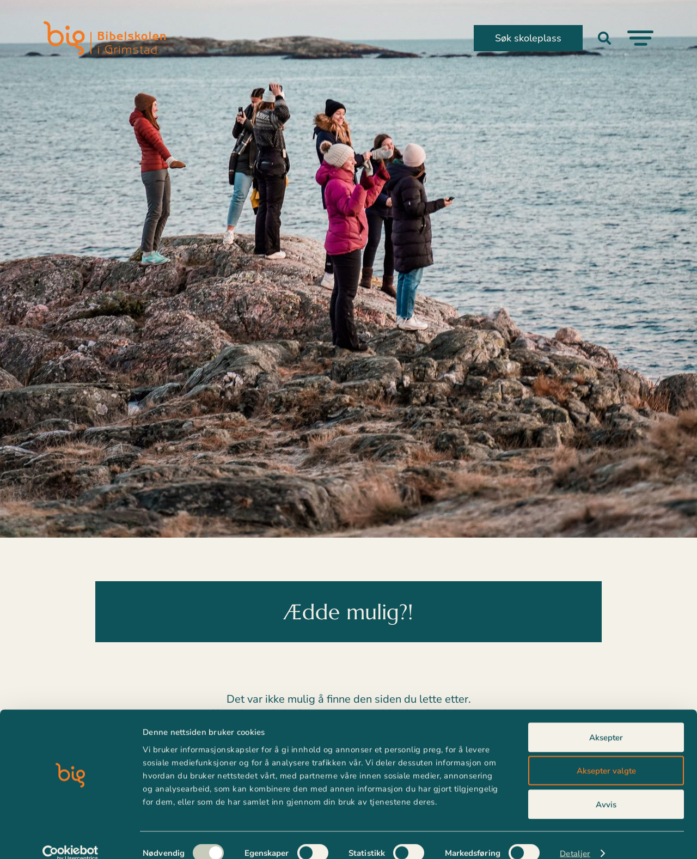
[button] (604, 38)
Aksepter (606, 721)
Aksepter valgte (606, 755)
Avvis (606, 788)
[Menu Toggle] (640, 38)
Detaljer (575, 837)
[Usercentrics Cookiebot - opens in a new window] (70, 838)
